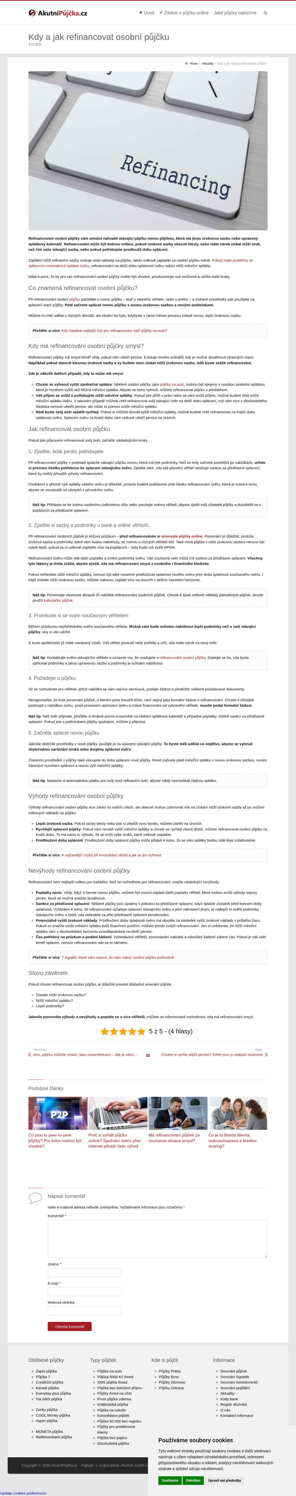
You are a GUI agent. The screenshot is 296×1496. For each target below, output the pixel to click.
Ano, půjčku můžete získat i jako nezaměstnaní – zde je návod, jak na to (90, 1054)
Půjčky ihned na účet (114, 1393)
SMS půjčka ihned (112, 1382)
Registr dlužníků (233, 1404)
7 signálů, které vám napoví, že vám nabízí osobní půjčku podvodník (118, 957)
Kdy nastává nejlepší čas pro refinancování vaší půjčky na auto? (114, 330)
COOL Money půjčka (53, 1415)
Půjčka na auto (109, 1371)
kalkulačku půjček (58, 600)
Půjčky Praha (170, 1371)
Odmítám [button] (193, 1480)
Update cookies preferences (23, 1493)
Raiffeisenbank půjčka (54, 1437)
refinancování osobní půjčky (182, 657)
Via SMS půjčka (49, 1399)
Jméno (54, 1264)
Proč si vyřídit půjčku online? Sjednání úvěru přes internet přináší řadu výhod (114, 1141)
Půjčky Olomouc (172, 1382)
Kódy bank (229, 1399)
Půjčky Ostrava (171, 1388)
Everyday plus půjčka (53, 1393)
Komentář (57, 1216)
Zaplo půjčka (46, 1371)
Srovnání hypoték (234, 1377)
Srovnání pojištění (235, 1388)
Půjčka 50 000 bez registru (119, 1421)
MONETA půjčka (49, 1431)
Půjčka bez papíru (112, 1438)
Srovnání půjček (233, 1371)
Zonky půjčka (47, 1409)
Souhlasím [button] (170, 1480)
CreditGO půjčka (49, 1382)
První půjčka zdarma (114, 1399)
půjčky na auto (172, 384)
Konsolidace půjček (113, 1415)
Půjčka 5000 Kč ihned (115, 1377)
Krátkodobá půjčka (112, 1404)
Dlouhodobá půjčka (113, 1443)
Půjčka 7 (43, 1377)
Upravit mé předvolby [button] (224, 1480)
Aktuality (227, 1393)
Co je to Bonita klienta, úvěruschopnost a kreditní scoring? (233, 1141)
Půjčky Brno (169, 1377)
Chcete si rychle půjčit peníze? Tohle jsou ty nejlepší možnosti (212, 1054)
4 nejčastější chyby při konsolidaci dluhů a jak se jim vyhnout (111, 855)
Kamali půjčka (47, 1388)
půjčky (74, 299)
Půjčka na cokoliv (111, 1410)
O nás (225, 1410)
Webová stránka (61, 1302)
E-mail (54, 1283)
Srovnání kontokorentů (239, 1382)
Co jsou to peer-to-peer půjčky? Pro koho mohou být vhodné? (55, 1141)
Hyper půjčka (47, 1421)
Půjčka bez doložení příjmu (119, 1388)
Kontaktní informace (236, 1415)
